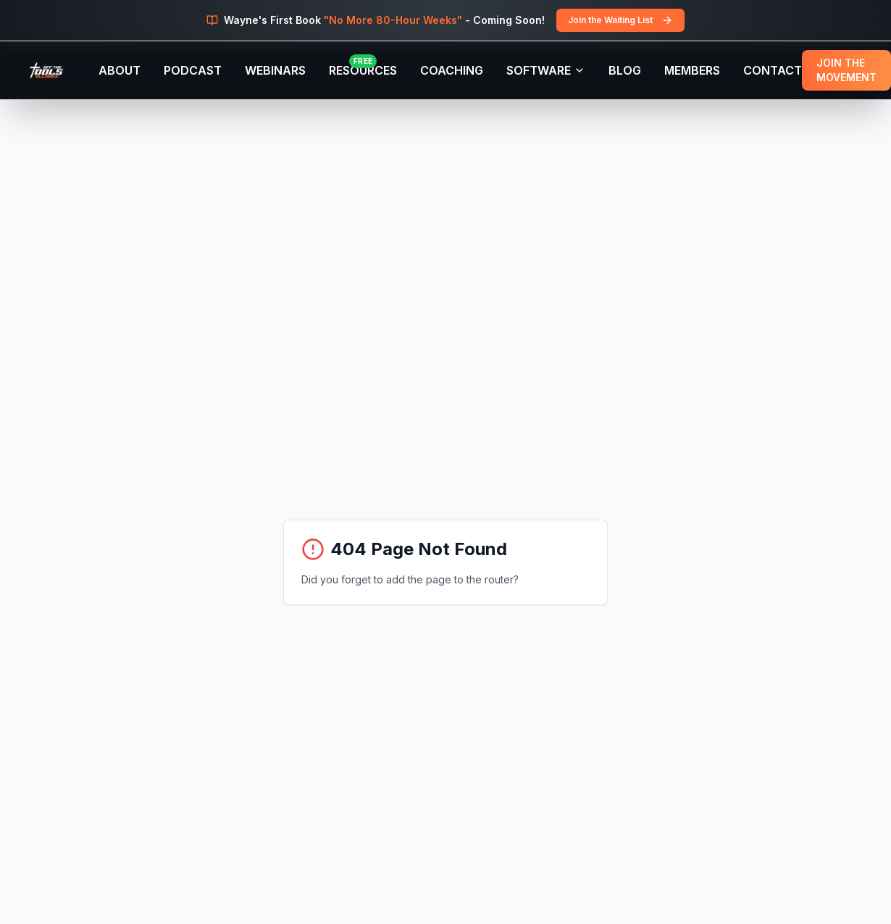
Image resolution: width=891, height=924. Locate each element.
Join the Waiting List (620, 20)
